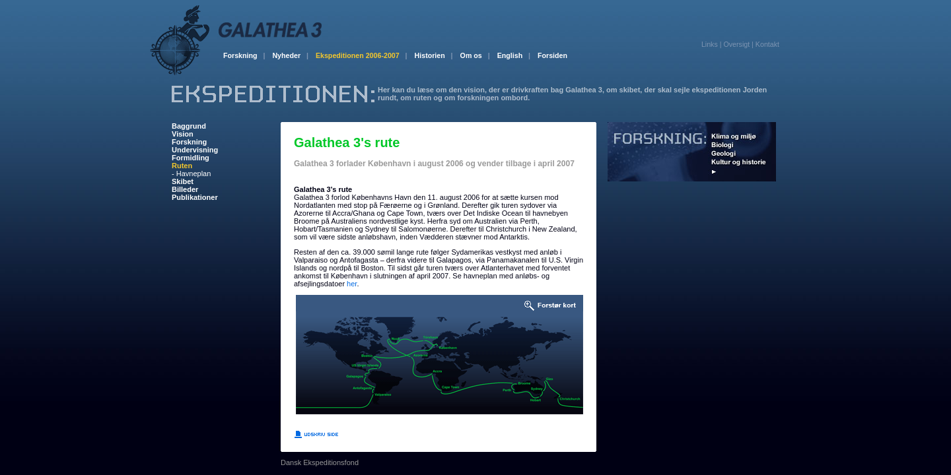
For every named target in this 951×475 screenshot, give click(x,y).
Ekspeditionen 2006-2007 (361, 55)
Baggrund (189, 126)
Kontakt (767, 44)
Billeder (185, 189)
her (352, 284)
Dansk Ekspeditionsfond (320, 462)
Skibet (183, 181)
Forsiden (552, 55)
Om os (475, 55)
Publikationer (195, 197)
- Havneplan (191, 173)
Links (709, 44)
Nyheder (290, 55)
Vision (183, 134)
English (513, 55)
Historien (434, 55)
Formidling (190, 158)
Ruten (182, 166)
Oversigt (736, 44)
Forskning (244, 55)
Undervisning (195, 150)
